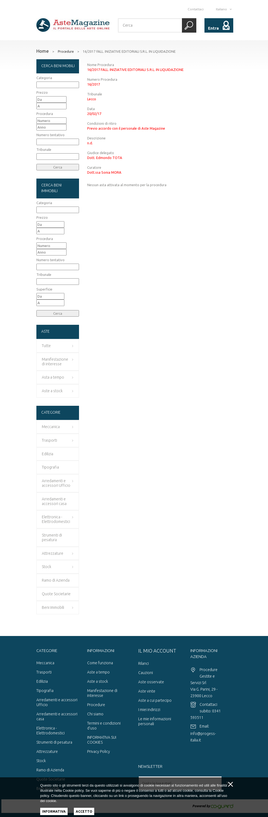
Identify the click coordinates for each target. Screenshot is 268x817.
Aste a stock (97, 681)
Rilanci (143, 663)
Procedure (66, 51)
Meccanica (45, 663)
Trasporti (44, 672)
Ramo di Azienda (50, 770)
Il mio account (157, 650)
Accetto (84, 811)
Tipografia (44, 690)
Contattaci (196, 9)
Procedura (44, 114)
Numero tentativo (50, 135)
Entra (213, 28)
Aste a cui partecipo (155, 700)
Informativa (54, 811)
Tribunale (43, 149)
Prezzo (42, 92)
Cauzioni (145, 673)
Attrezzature (47, 751)
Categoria (44, 78)
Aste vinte (146, 691)
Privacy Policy (98, 751)
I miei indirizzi (149, 709)
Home (42, 51)
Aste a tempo (98, 672)
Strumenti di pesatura (54, 742)
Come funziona (100, 663)
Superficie (44, 289)
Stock (41, 761)
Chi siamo (95, 714)
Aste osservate (151, 682)
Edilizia (42, 681)
